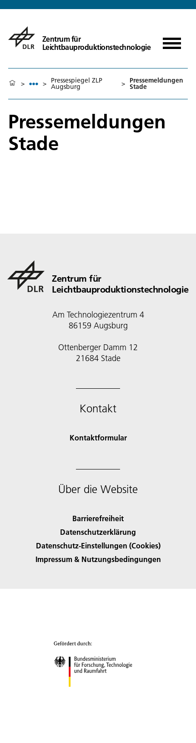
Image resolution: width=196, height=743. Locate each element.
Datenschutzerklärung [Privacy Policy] (98, 532)
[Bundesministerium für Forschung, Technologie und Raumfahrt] (98, 694)
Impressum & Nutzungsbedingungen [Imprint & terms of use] (98, 559)
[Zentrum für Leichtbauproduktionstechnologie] (75, 37)
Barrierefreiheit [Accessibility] (98, 518)
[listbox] (33, 83)
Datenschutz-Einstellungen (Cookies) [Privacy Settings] (98, 545)
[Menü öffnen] (172, 40)
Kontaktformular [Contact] (98, 437)
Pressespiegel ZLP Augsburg (76, 83)
